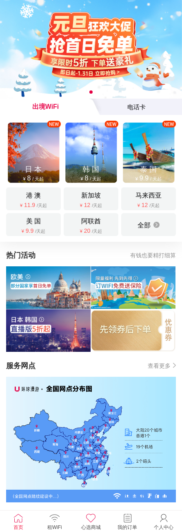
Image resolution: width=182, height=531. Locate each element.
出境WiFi (45, 106)
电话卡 (136, 107)
